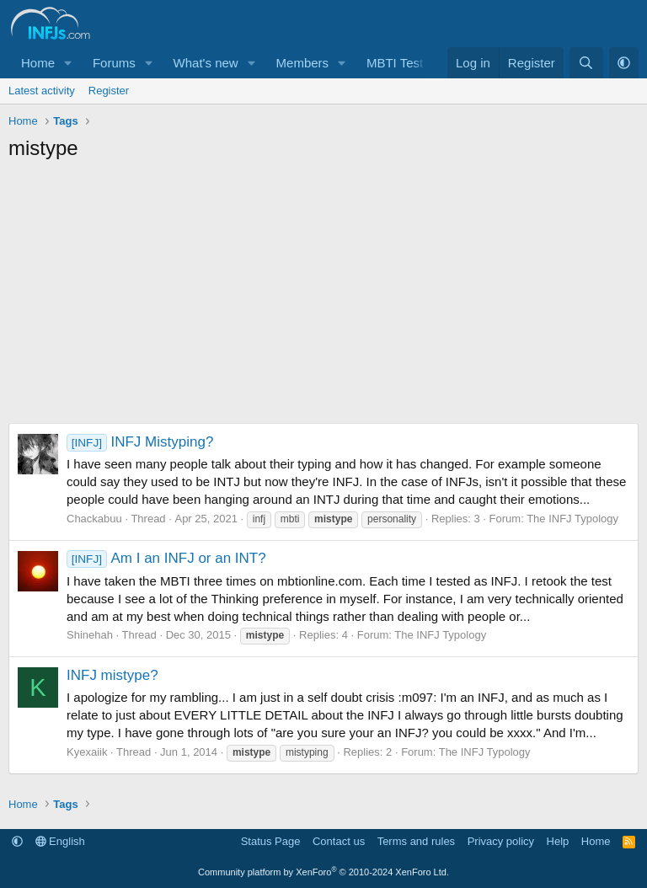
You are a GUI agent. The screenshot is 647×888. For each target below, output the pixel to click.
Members (302, 63)
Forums (114, 63)
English (60, 841)
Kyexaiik (87, 752)
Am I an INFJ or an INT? (166, 558)
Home (38, 63)
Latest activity (41, 90)
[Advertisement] (323, 297)
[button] (68, 62)
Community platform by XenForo (323, 872)
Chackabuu (94, 518)
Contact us (339, 841)
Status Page (271, 841)
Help (558, 841)
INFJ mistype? (112, 675)
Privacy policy (501, 841)
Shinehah (90, 635)
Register (108, 90)
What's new (206, 63)
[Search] (585, 62)
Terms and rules (416, 841)
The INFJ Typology (572, 518)
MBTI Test (394, 63)
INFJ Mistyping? (140, 442)
